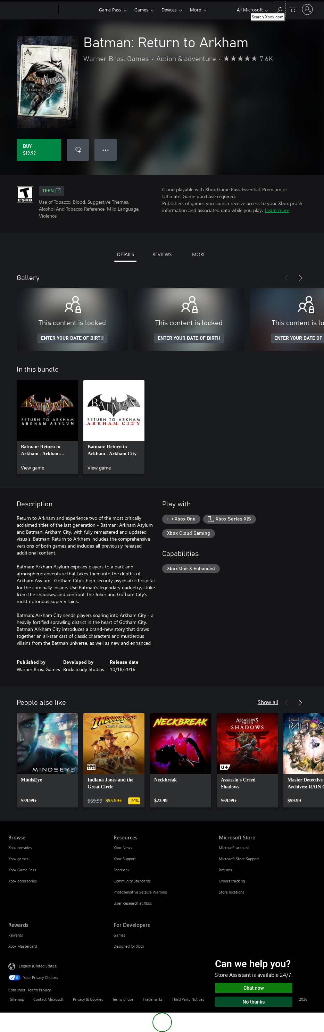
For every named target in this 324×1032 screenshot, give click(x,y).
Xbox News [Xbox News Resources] (123, 847)
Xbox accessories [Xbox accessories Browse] (22, 881)
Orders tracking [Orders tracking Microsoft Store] (232, 881)
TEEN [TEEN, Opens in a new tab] (51, 191)
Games (141, 9)
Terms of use (123, 999)
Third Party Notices (188, 999)
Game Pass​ (110, 9)
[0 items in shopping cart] (293, 9)
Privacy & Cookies (88, 999)
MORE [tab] (199, 254)
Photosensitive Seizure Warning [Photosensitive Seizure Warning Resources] (140, 892)
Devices (169, 9)
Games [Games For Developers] (119, 935)
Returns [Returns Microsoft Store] (225, 870)
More (195, 9)
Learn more (277, 210)
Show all (268, 701)
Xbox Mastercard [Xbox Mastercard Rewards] (22, 946)
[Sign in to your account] (307, 9)
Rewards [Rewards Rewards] (15, 935)
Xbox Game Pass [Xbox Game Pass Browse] (22, 870)
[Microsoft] (32, 9)
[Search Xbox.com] (279, 9)
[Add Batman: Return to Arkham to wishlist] (78, 150)
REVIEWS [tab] (162, 254)
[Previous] (286, 278)
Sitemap (17, 999)
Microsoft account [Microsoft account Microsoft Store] (234, 847)
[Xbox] (78, 9)
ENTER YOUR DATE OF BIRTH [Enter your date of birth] (72, 338)
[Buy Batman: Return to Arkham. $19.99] (39, 150)
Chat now (253, 988)
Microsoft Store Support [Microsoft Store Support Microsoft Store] (239, 858)
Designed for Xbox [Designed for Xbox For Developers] (129, 946)
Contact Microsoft (48, 999)
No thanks (254, 1002)
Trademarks (153, 999)
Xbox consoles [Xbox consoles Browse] (20, 847)
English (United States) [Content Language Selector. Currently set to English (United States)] (38, 966)
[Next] (300, 278)
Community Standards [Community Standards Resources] (132, 881)
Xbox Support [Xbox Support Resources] (125, 858)
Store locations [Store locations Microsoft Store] (231, 892)
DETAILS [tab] (125, 254)
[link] (47, 427)
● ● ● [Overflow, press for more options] (105, 150)
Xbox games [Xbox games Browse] (18, 858)
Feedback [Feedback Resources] (121, 870)
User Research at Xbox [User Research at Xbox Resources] (133, 903)
